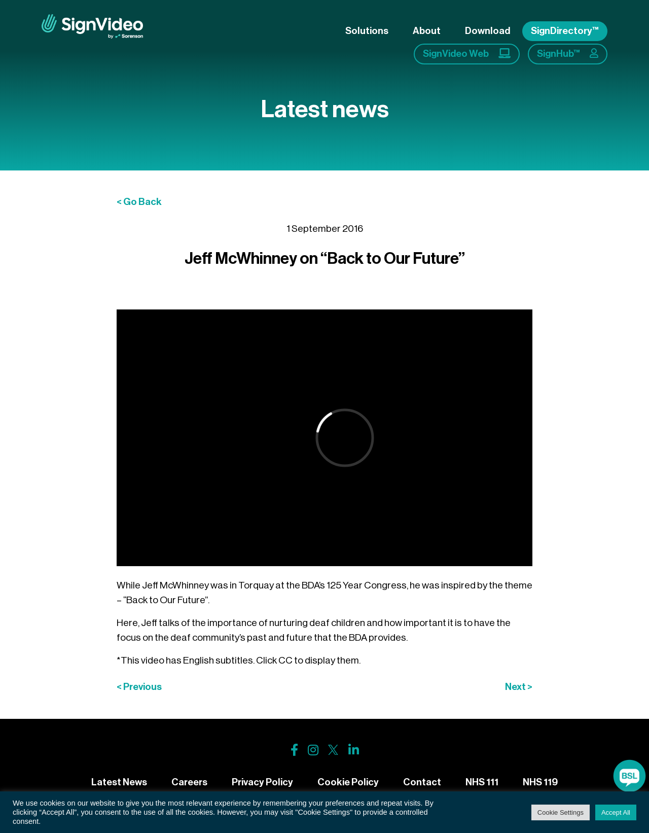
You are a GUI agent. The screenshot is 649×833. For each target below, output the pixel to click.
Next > (518, 686)
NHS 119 (540, 782)
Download (487, 31)
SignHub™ (567, 53)
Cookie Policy (348, 782)
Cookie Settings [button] (560, 812)
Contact (422, 782)
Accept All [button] (615, 812)
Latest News (119, 782)
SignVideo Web (467, 53)
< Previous (139, 686)
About (427, 31)
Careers (189, 782)
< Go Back (139, 201)
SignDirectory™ (565, 31)
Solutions (366, 31)
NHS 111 (481, 782)
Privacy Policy (262, 782)
